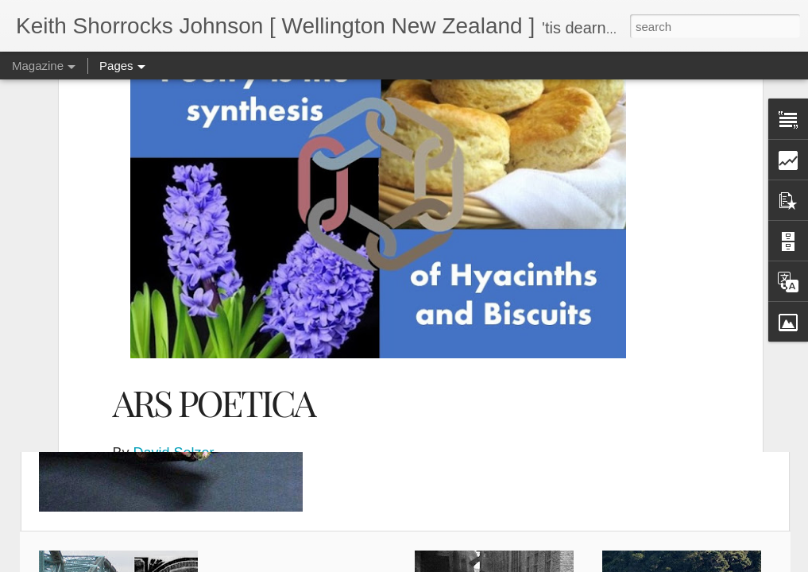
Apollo (395, 330)
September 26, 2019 (246, 330)
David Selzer (174, 310)
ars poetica (458, 330)
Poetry (351, 330)
